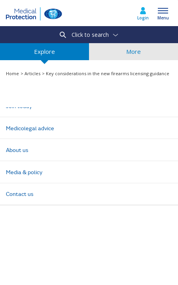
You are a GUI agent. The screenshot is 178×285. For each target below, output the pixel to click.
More (133, 54)
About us (17, 150)
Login (143, 18)
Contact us (20, 194)
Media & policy (24, 172)
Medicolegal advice (30, 128)
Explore (44, 54)
